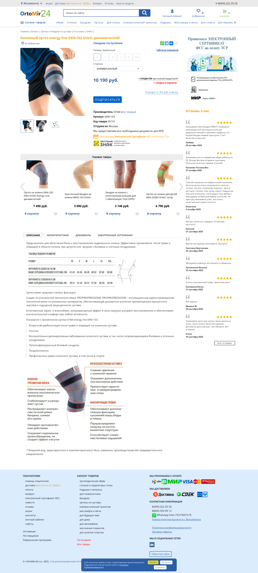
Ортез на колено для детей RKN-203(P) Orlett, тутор (161, 195)
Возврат (97, 3)
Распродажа (84, 540)
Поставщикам (31, 535)
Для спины (113, 22)
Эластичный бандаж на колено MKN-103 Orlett (78, 195)
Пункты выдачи (125, 3)
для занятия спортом (92, 532)
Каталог (35, 31)
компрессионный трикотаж (95, 506)
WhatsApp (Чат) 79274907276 (172, 515)
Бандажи (85, 22)
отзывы (29, 506)
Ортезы (98, 22)
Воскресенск (31, 3)
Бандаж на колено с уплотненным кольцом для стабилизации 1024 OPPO (120, 196)
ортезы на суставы (90, 502)
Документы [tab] (83, 235)
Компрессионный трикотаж (140, 22)
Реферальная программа (37, 540)
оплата (29, 489)
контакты (30, 515)
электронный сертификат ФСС (42, 498)
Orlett (89, 31)
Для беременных (228, 22)
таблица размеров (167, 50)
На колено (79, 31)
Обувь (60, 22)
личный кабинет (34, 519)
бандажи (85, 498)
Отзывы (109, 3)
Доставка (72, 3)
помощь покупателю (37, 481)
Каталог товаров (35, 22)
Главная (24, 31)
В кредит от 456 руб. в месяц (161, 92)
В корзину (32, 213)
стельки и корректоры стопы (96, 485)
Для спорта (208, 22)
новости (30, 502)
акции (28, 511)
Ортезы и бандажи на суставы (56, 31)
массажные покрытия (92, 528)
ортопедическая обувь (92, 481)
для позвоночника (90, 493)
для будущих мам (89, 515)
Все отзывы (225, 343)
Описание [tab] (33, 235)
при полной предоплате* (158, 78)
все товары (128, 111)
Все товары (83, 544)
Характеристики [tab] (58, 235)
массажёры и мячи (90, 511)
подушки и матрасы (91, 489)
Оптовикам (29, 531)
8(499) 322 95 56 (228, 3)
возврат (29, 493)
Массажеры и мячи (186, 22)
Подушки (165, 22)
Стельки (72, 22)
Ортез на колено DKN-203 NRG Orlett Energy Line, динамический (38, 196)
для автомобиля (89, 523)
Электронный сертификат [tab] (115, 235)
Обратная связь (161, 554)
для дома (85, 519)
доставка (42, 485)
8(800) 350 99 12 (162, 510)
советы (29, 523)
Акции (49, 3)
